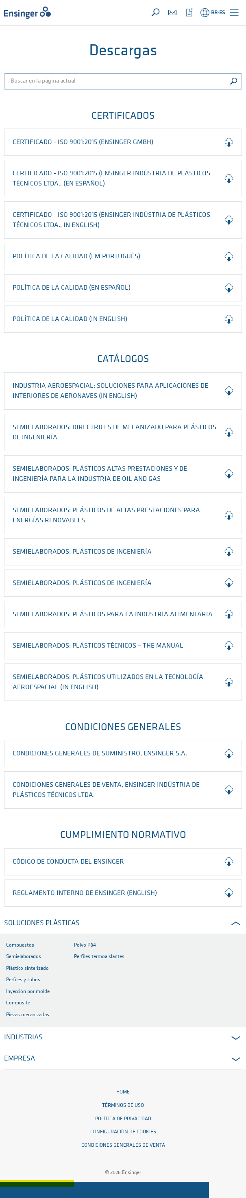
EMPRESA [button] (19, 1059)
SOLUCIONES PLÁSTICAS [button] (42, 923)
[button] (234, 13)
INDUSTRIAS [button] (23, 1037)
